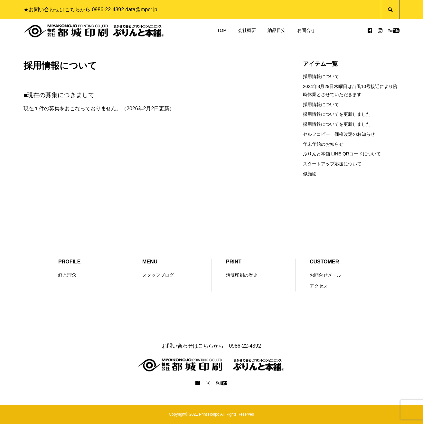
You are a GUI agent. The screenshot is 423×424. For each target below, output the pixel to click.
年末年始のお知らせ (323, 144)
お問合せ (306, 30)
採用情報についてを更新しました (337, 114)
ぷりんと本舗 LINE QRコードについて (342, 153)
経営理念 (67, 275)
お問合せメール (325, 275)
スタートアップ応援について (332, 163)
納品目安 (277, 30)
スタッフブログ (158, 275)
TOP (221, 30)
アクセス (319, 286)
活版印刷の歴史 (242, 275)
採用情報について (321, 76)
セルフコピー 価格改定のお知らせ (339, 134)
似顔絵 (309, 173)
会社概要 (247, 30)
